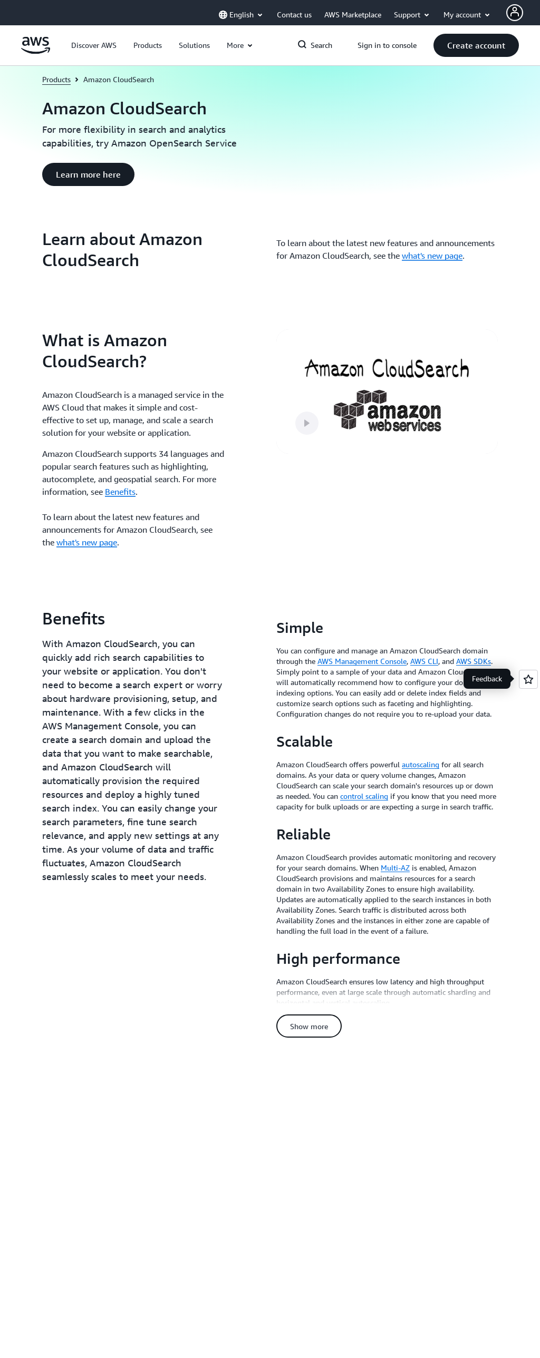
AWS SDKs (473, 661)
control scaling (364, 796)
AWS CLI (424, 661)
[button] (94, 45)
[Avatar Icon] (514, 12)
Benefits (120, 491)
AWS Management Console (362, 661)
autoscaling (420, 764)
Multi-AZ (395, 867)
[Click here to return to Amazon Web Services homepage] (35, 51)
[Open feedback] (528, 679)
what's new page (432, 255)
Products (56, 79)
